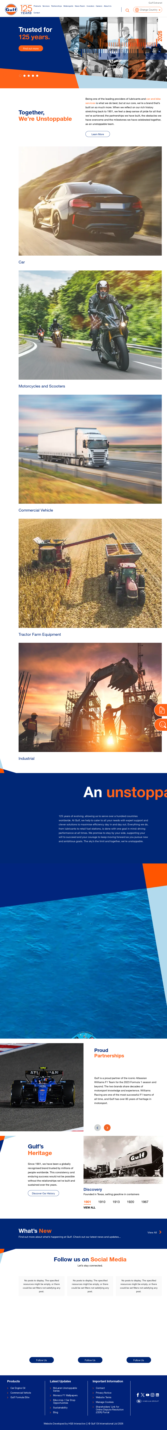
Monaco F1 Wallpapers (65, 1395)
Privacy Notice (103, 1392)
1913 (116, 1202)
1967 (144, 1202)
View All (89, 1208)
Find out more (30, 48)
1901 (87, 1202)
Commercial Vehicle (20, 1392)
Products (37, 6)
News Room (80, 6)
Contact (37, 13)
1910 (101, 1202)
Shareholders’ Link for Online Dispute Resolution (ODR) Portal (110, 1410)
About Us (107, 6)
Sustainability (60, 1407)
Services (46, 6)
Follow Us (41, 1360)
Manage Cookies (105, 1402)
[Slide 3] (33, 76)
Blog (55, 1412)
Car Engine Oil (17, 1388)
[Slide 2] (29, 76)
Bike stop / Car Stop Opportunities (64, 1401)
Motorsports (68, 6)
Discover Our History (43, 1193)
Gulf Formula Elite (19, 1397)
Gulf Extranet (155, 2)
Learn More (97, 134)
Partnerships (56, 6)
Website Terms (103, 1397)
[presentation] (107, 1127)
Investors (90, 6)
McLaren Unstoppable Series (65, 1389)
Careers (99, 6)
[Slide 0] (20, 76)
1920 (130, 1202)
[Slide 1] (24, 76)
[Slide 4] (37, 76)
